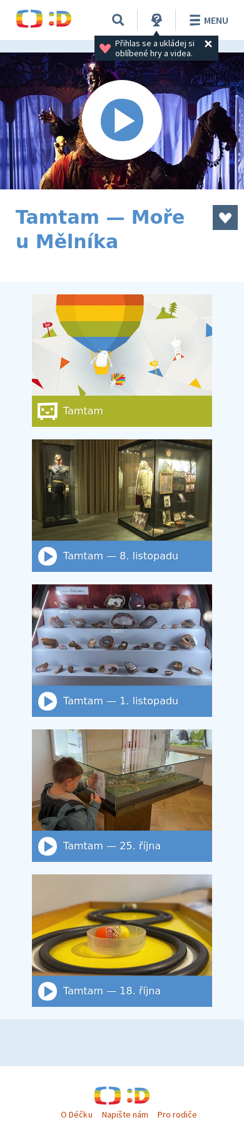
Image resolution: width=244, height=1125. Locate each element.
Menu (206, 20)
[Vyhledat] (118, 20)
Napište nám (125, 1114)
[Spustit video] (122, 120)
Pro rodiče (177, 1114)
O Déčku (76, 1114)
